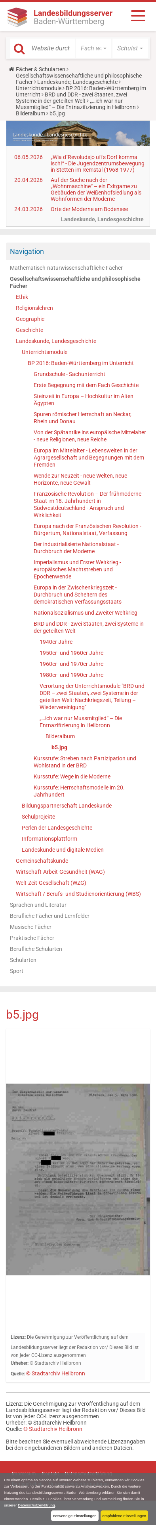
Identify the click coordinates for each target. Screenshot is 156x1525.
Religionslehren (34, 308)
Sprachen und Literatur (38, 905)
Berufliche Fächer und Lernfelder (49, 916)
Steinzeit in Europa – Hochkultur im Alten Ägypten (83, 399)
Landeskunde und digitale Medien (63, 850)
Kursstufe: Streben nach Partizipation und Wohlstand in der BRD (85, 762)
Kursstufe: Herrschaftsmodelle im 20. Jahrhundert (79, 791)
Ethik (22, 297)
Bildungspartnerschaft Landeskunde (67, 805)
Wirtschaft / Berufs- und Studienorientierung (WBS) (78, 894)
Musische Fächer (30, 927)
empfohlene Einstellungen (124, 1516)
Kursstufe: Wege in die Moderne (72, 776)
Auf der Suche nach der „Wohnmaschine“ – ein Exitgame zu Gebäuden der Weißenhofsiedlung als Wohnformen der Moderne (96, 189)
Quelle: (18, 1374)
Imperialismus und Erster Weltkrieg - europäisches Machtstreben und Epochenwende (77, 569)
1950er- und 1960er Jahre (71, 653)
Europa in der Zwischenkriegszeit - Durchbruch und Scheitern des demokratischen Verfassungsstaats (78, 594)
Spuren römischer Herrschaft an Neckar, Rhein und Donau (82, 417)
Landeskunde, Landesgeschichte (77, 82)
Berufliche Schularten (36, 949)
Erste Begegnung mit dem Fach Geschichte (86, 385)
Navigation (27, 251)
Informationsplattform (49, 839)
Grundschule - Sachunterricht (69, 374)
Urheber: (20, 1363)
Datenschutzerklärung (36, 1505)
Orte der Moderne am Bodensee (89, 209)
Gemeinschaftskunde (42, 861)
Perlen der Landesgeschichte (57, 828)
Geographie (30, 319)
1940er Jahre (56, 642)
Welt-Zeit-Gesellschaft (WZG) (51, 883)
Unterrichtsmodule (38, 88)
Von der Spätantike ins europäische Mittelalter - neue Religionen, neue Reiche (90, 436)
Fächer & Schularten (40, 69)
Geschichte (29, 330)
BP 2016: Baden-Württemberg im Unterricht (81, 363)
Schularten (23, 960)
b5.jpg (59, 747)
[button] (93, 48)
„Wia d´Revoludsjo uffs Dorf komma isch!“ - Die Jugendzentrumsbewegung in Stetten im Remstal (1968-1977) (98, 163)
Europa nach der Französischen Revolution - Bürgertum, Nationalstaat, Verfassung (87, 529)
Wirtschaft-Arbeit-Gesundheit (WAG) (60, 872)
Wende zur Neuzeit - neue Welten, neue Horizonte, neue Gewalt (80, 479)
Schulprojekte (38, 816)
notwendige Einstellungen (74, 1516)
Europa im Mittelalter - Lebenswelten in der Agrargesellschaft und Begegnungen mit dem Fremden (89, 457)
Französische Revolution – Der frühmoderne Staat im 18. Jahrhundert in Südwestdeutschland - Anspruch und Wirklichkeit (87, 504)
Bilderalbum (30, 113)
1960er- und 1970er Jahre (71, 664)
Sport (16, 971)
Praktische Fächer (32, 938)
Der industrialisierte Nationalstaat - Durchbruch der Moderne (76, 547)
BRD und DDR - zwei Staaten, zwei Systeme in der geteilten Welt (71, 97)
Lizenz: (18, 1337)
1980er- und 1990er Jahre (71, 675)
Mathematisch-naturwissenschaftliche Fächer (66, 268)
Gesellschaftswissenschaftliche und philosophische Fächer (75, 282)
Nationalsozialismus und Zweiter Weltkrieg (85, 613)
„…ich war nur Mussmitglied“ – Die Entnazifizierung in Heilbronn (76, 104)
